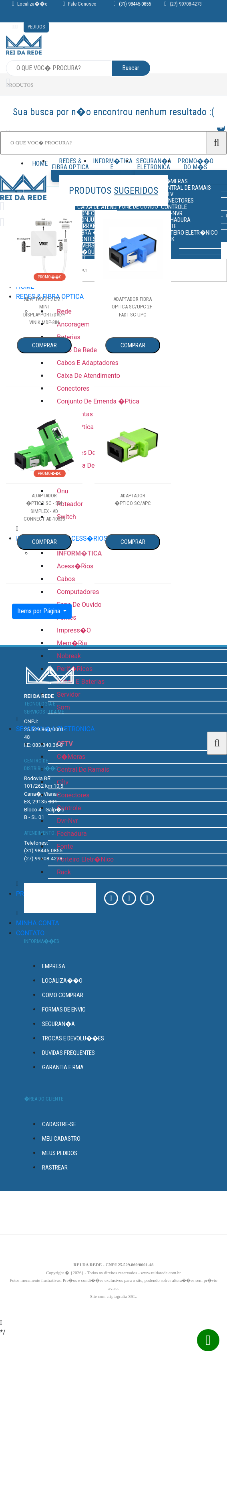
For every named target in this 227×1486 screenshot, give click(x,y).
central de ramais (83, 769)
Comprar (44, 345)
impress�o (74, 630)
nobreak (69, 656)
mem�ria (72, 643)
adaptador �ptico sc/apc (133, 500)
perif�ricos (74, 669)
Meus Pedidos (59, 1153)
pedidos (36, 27)
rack (64, 872)
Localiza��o (32, 4)
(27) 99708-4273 (186, 4)
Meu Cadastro (61, 1138)
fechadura (72, 833)
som (63, 707)
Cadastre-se (59, 1124)
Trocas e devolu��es (73, 1038)
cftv (62, 782)
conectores (73, 795)
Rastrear (55, 1167)
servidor (68, 694)
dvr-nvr (67, 821)
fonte (65, 846)
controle (69, 808)
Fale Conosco (82, 4)
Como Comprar (62, 995)
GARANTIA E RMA (63, 1067)
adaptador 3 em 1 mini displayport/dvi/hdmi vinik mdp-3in (44, 311)
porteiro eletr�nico (85, 859)
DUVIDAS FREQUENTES (68, 1052)
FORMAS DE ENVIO (64, 1009)
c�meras (71, 756)
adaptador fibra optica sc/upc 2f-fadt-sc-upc (132, 307)
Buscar (130, 68)
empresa (53, 966)
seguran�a (58, 1024)
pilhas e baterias (80, 681)
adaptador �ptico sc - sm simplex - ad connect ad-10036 (44, 507)
